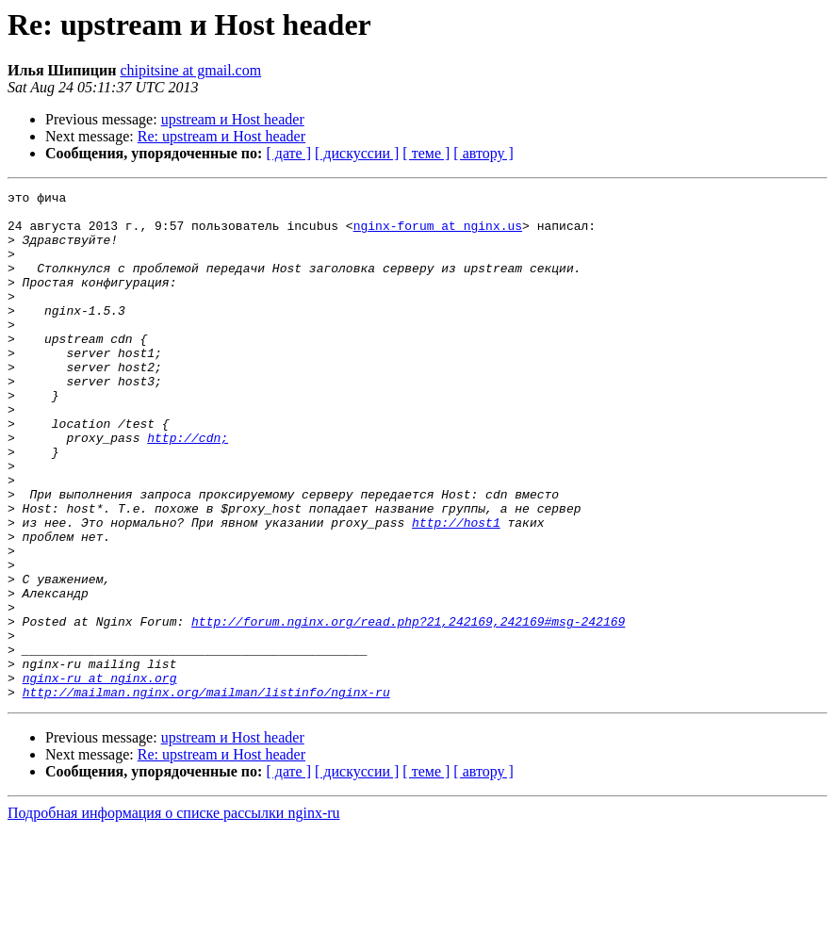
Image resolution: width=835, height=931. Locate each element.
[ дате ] (288, 153)
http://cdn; (187, 488)
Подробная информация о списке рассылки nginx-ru (174, 914)
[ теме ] (426, 153)
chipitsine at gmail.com (190, 70)
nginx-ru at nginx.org (100, 776)
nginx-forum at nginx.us (437, 233)
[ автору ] (483, 153)
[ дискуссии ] (357, 153)
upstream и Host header (232, 119)
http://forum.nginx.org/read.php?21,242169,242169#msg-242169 (408, 708)
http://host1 (456, 589)
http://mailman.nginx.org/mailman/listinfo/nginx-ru (206, 793)
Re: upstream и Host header (221, 136)
